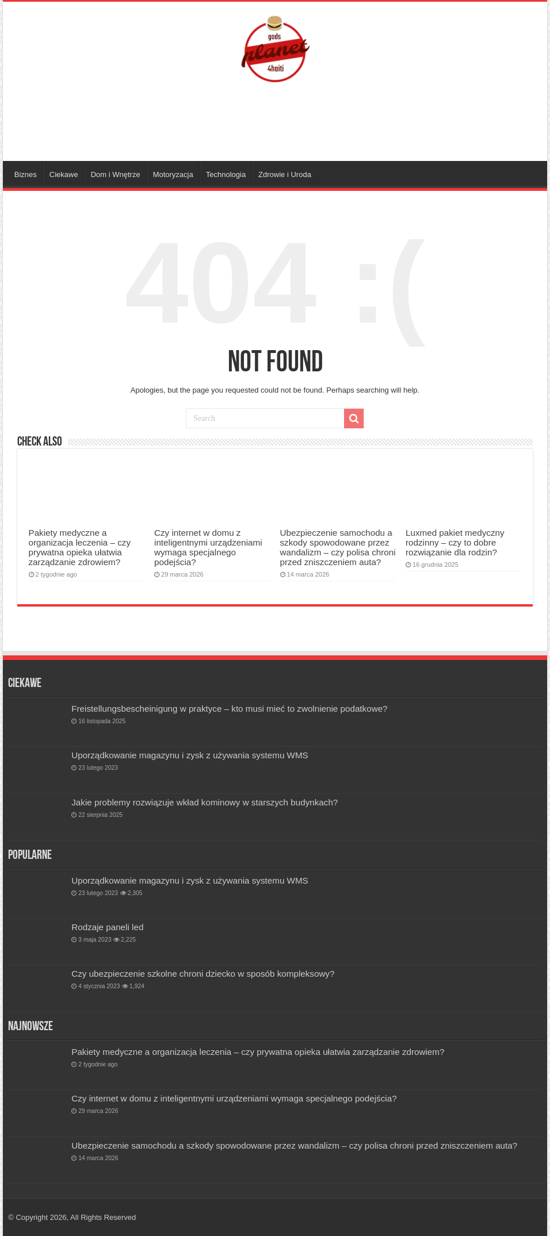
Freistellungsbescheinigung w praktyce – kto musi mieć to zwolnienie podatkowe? (229, 708)
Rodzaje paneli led (107, 927)
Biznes (25, 174)
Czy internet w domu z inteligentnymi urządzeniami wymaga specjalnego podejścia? (208, 547)
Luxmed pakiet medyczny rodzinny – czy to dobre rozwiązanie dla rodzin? (455, 542)
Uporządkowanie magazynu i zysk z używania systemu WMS (189, 755)
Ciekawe (63, 174)
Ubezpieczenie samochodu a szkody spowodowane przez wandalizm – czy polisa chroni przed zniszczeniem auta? (338, 547)
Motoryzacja (173, 174)
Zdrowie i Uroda (284, 174)
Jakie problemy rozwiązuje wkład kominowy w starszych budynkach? (204, 802)
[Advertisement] (275, 123)
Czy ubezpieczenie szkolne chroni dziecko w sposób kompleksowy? (202, 973)
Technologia (226, 174)
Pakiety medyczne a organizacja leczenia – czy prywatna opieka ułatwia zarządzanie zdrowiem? (80, 547)
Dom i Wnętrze (115, 174)
